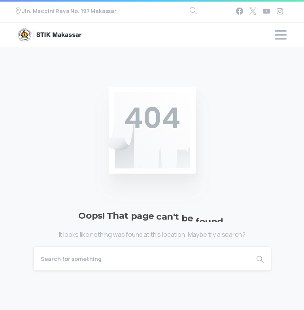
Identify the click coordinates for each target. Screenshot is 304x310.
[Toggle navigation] (281, 35)
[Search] (141, 258)
